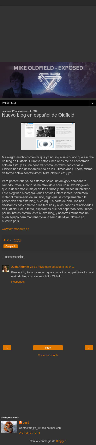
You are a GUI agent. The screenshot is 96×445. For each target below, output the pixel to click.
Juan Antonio (20, 266)
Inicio (48, 347)
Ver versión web (48, 355)
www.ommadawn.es (15, 229)
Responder (18, 281)
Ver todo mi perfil (29, 433)
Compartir (10, 246)
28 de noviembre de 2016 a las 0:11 (52, 266)
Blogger (61, 441)
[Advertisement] (48, 33)
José (26, 422)
